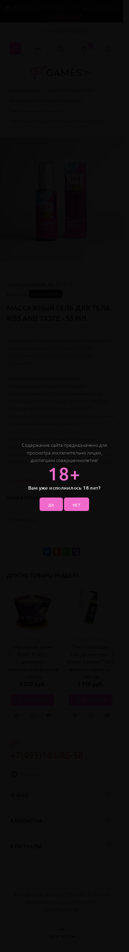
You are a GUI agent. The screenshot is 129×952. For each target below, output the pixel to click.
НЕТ (76, 505)
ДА (51, 505)
